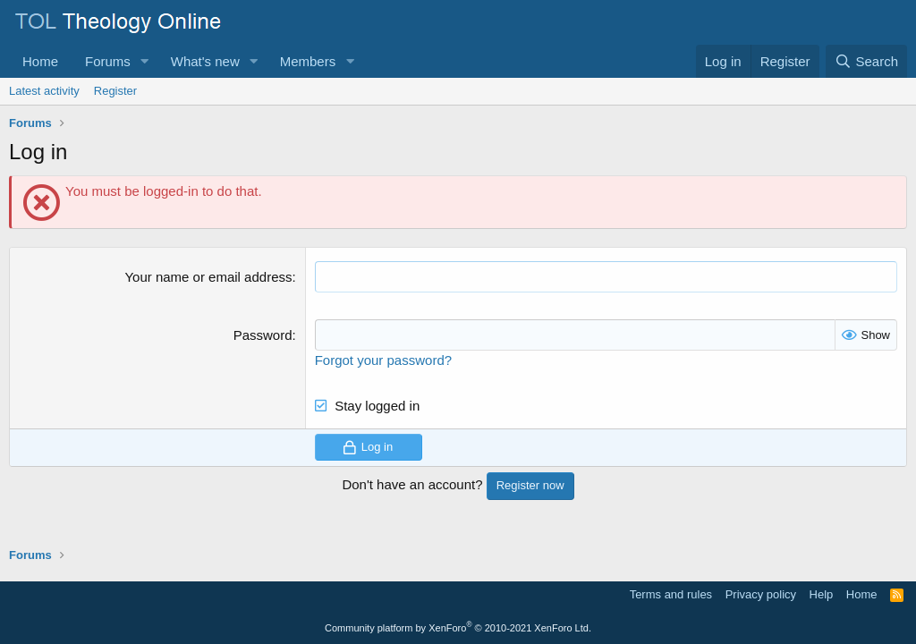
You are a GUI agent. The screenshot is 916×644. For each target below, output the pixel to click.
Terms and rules (671, 594)
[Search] (866, 61)
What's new (205, 61)
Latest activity (44, 90)
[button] (144, 61)
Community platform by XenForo (458, 628)
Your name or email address (208, 276)
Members (308, 61)
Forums (108, 61)
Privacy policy (760, 594)
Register (115, 90)
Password (263, 335)
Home (40, 61)
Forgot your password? (383, 360)
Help (822, 594)
